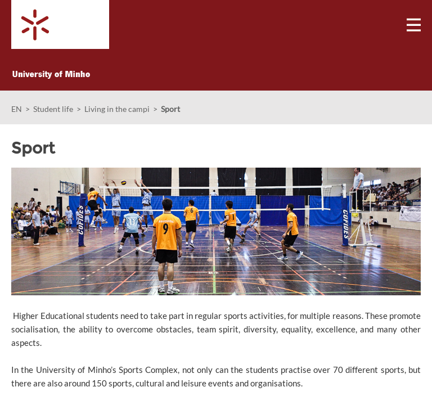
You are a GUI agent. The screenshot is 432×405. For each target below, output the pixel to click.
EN (16, 109)
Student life (53, 109)
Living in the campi (117, 109)
